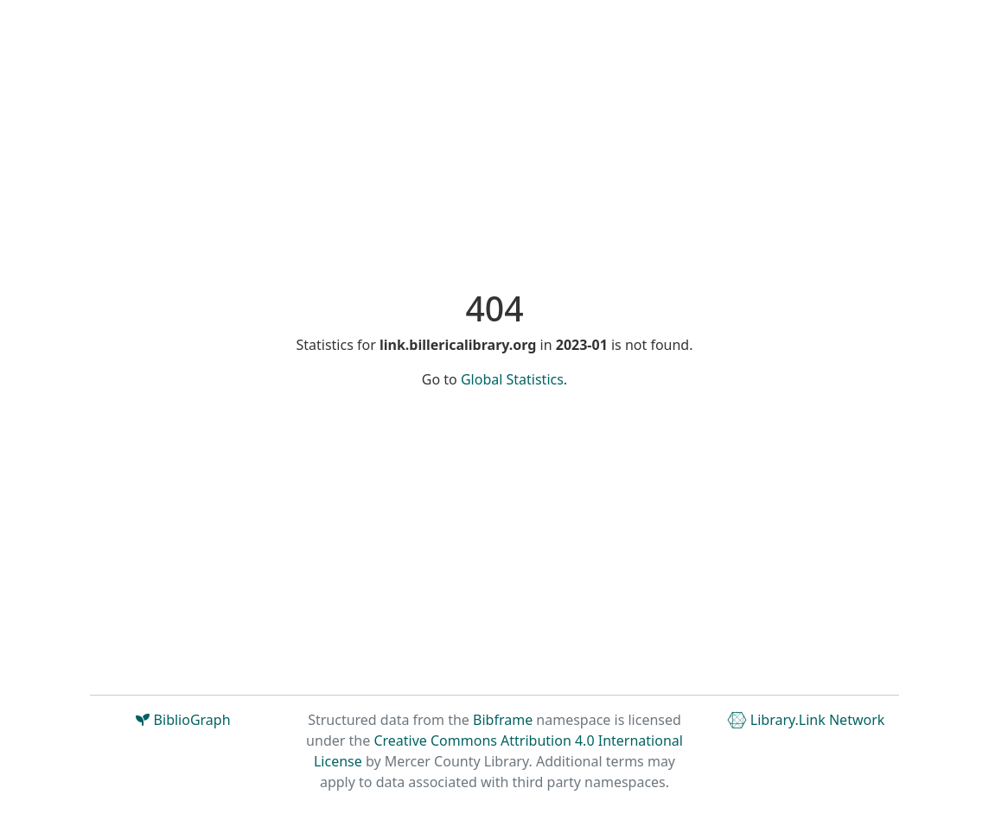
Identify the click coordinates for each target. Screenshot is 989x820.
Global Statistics (512, 379)
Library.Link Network (806, 719)
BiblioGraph (183, 719)
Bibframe (503, 719)
